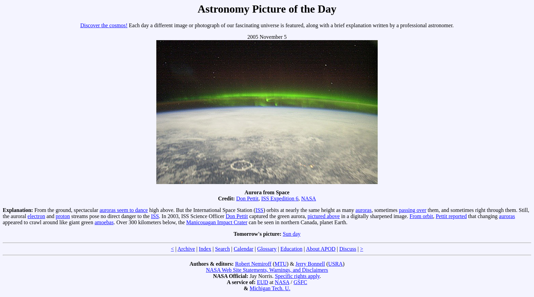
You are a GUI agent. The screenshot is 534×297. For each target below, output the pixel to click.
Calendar (243, 249)
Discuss (347, 249)
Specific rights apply (297, 276)
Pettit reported (451, 216)
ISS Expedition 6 (279, 198)
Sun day (291, 234)
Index (205, 249)
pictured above (324, 216)
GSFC (300, 282)
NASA (308, 198)
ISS (259, 210)
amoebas (104, 222)
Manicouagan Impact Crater (216, 222)
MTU (280, 264)
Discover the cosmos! (104, 25)
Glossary (267, 249)
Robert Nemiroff (253, 264)
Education (291, 249)
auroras (364, 210)
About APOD (320, 249)
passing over (412, 210)
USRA (335, 264)
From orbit (421, 216)
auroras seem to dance (123, 210)
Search (222, 249)
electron (36, 216)
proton (63, 216)
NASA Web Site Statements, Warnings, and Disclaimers (267, 270)
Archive (186, 249)
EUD (262, 282)
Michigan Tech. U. (270, 288)
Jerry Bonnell (310, 264)
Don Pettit (247, 198)
